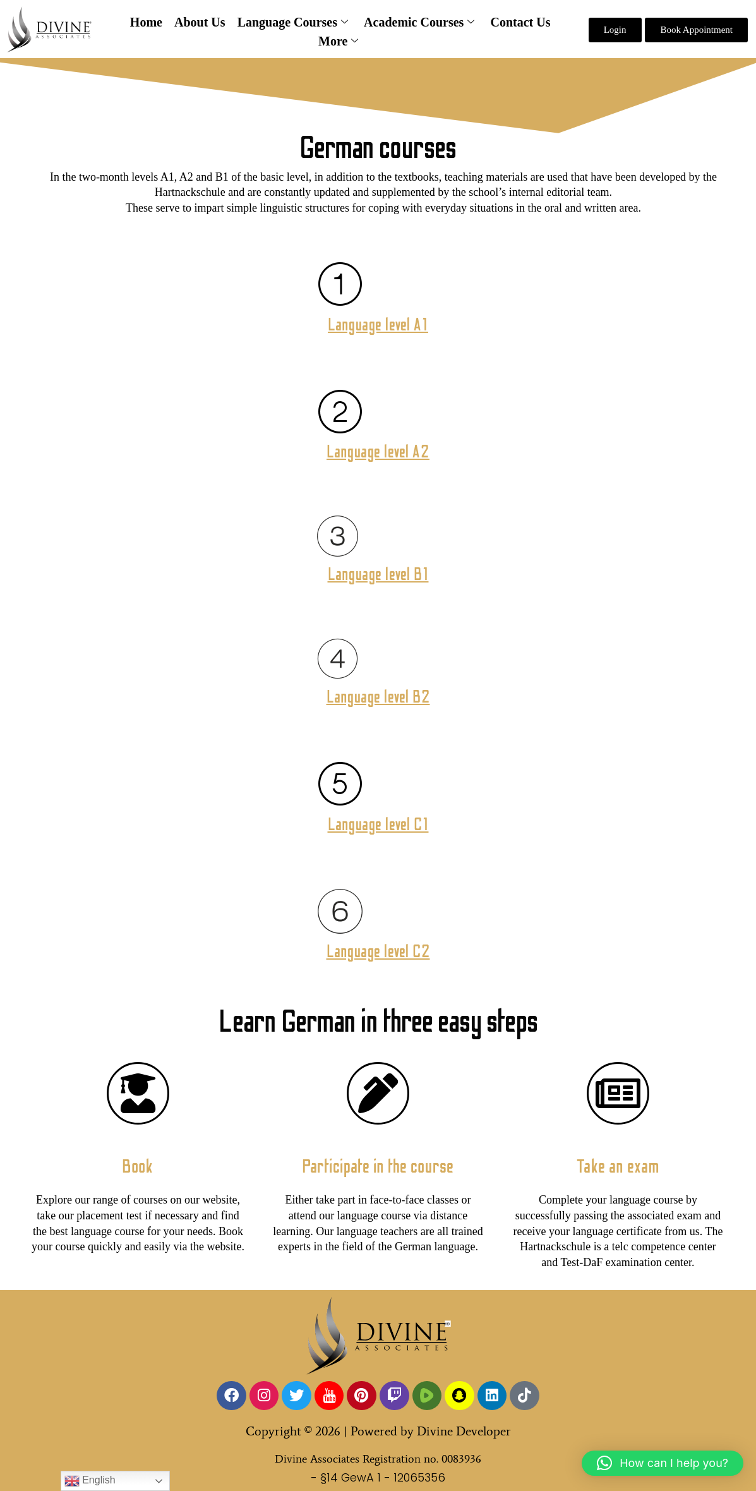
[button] (662, 1463)
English (90, 1480)
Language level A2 (378, 451)
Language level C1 (378, 824)
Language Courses (292, 22)
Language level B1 (378, 574)
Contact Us (516, 22)
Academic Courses (417, 22)
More (338, 41)
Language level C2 (378, 951)
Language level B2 (378, 697)
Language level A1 (378, 324)
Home (150, 22)
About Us (201, 22)
